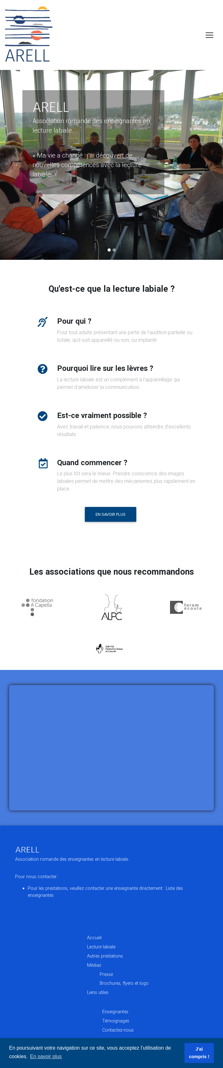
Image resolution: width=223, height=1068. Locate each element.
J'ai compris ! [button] (199, 1052)
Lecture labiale (101, 947)
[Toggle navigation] (209, 35)
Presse (106, 974)
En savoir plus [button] (46, 1056)
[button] (16, 165)
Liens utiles (98, 992)
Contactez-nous (118, 1030)
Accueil (94, 937)
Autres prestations (105, 956)
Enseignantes (115, 1012)
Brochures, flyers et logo (124, 983)
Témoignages (115, 1021)
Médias (94, 965)
